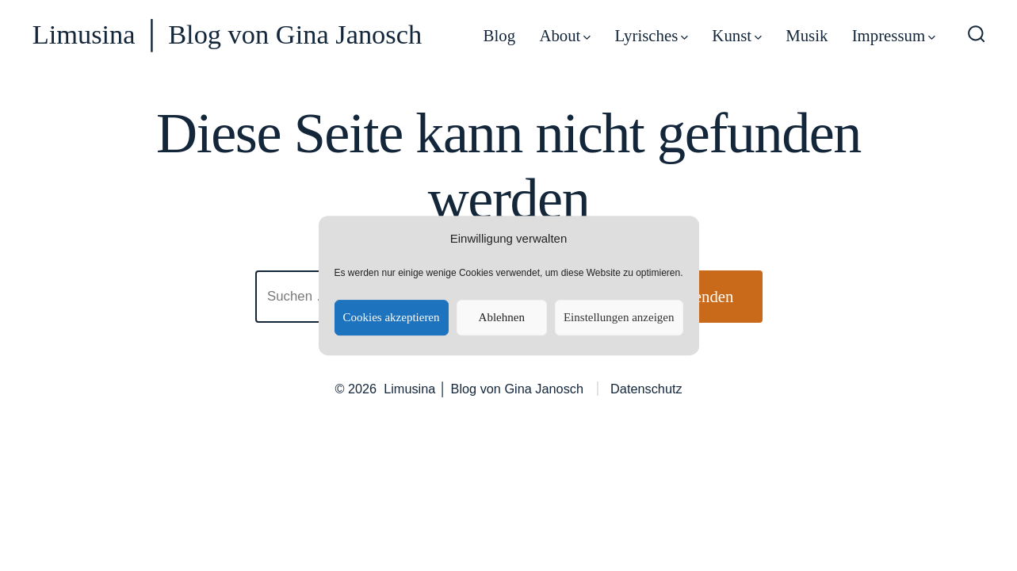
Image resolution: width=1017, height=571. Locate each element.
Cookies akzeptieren (390, 317)
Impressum (893, 35)
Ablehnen (502, 317)
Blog (499, 35)
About (565, 35)
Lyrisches (652, 35)
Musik (807, 35)
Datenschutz (646, 388)
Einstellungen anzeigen (619, 317)
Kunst (736, 35)
